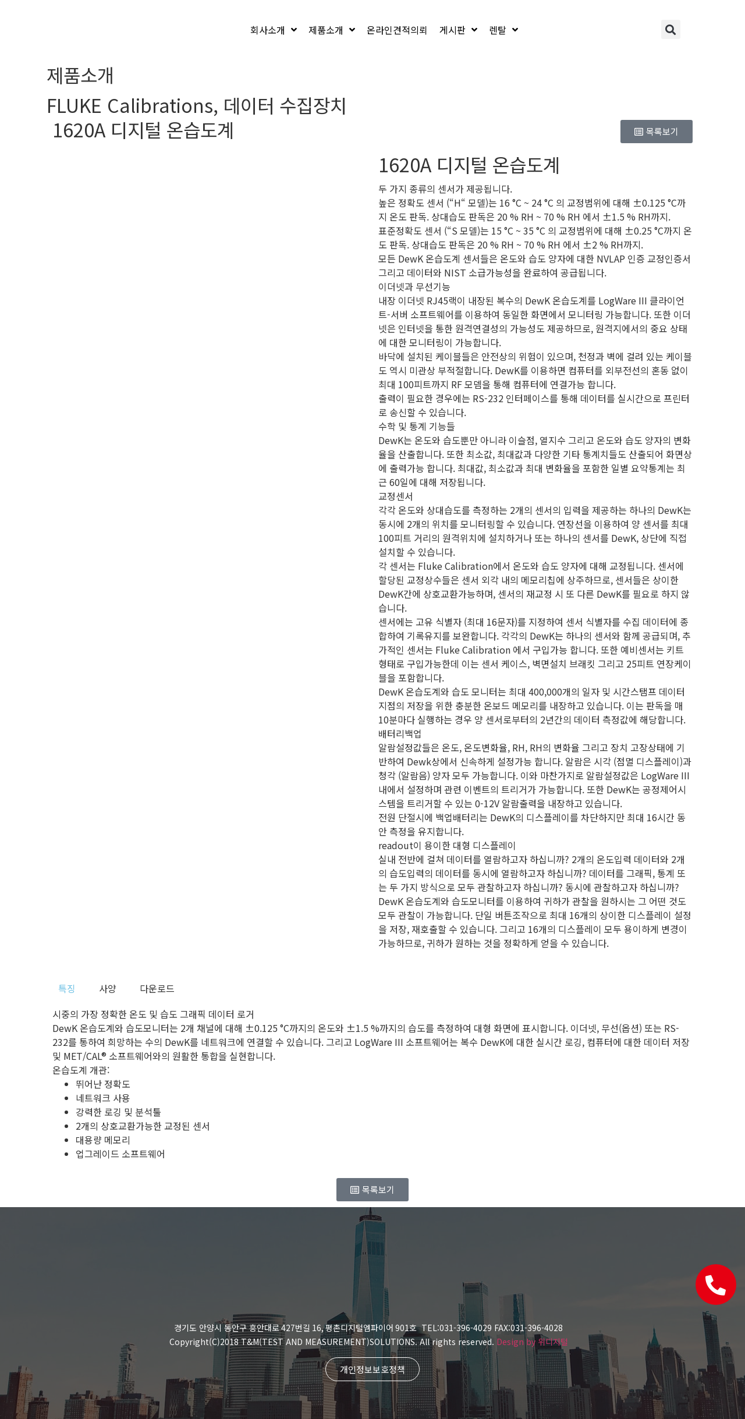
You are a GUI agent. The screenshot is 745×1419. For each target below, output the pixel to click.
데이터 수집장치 (285, 104)
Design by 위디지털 (532, 1341)
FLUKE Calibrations (130, 104)
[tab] (67, 988)
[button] (670, 29)
